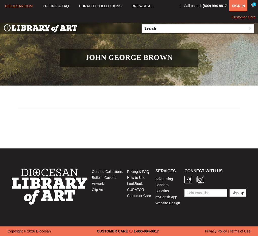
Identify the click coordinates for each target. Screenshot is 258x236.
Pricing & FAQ (138, 172)
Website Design (167, 203)
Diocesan (43, 231)
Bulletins (162, 191)
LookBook (135, 184)
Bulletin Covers (104, 178)
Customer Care (243, 17)
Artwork (98, 184)
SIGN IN (238, 6)
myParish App (166, 197)
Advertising (164, 179)
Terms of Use (240, 231)
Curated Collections (107, 172)
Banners (162, 185)
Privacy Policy (216, 231)
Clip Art (97, 190)
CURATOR (135, 190)
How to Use (136, 178)
